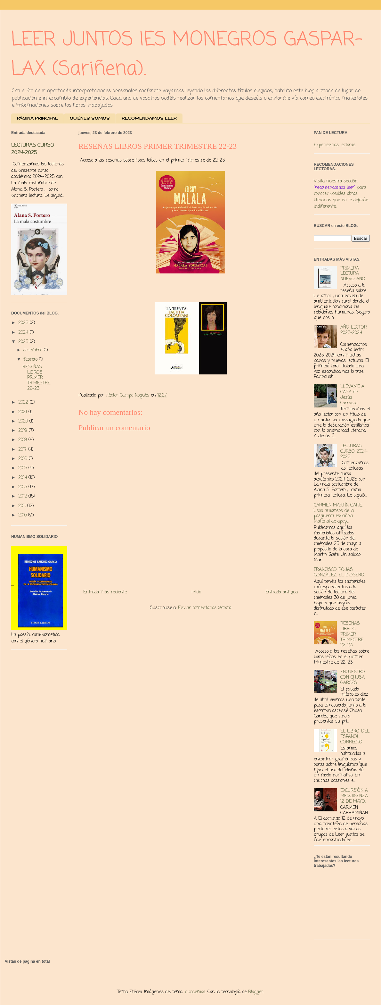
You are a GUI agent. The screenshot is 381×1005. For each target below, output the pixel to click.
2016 (23, 459)
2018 (23, 440)
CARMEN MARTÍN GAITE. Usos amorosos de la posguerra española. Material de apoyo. (338, 513)
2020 (23, 421)
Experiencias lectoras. (335, 145)
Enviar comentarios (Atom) (204, 608)
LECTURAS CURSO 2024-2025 (32, 149)
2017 (23, 449)
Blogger (255, 992)
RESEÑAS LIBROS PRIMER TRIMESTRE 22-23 (36, 378)
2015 (23, 468)
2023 (24, 342)
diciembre (33, 350)
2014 (23, 477)
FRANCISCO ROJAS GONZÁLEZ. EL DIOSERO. (339, 572)
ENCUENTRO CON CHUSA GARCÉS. (352, 677)
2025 (24, 323)
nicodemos (195, 992)
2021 (23, 412)
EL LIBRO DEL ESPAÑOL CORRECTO (354, 737)
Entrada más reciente (105, 592)
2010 (23, 515)
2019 (23, 430)
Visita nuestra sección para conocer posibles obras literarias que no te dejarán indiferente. (341, 194)
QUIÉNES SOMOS (90, 118)
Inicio (196, 592)
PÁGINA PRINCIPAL (37, 118)
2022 (24, 402)
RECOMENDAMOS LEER (149, 118)
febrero (31, 359)
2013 (23, 487)
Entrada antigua (281, 592)
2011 (22, 506)
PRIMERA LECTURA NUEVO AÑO (352, 274)
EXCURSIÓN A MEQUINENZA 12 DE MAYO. (354, 796)
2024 (24, 332)
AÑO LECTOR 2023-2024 (353, 330)
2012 (23, 496)
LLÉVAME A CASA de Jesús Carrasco (352, 394)
